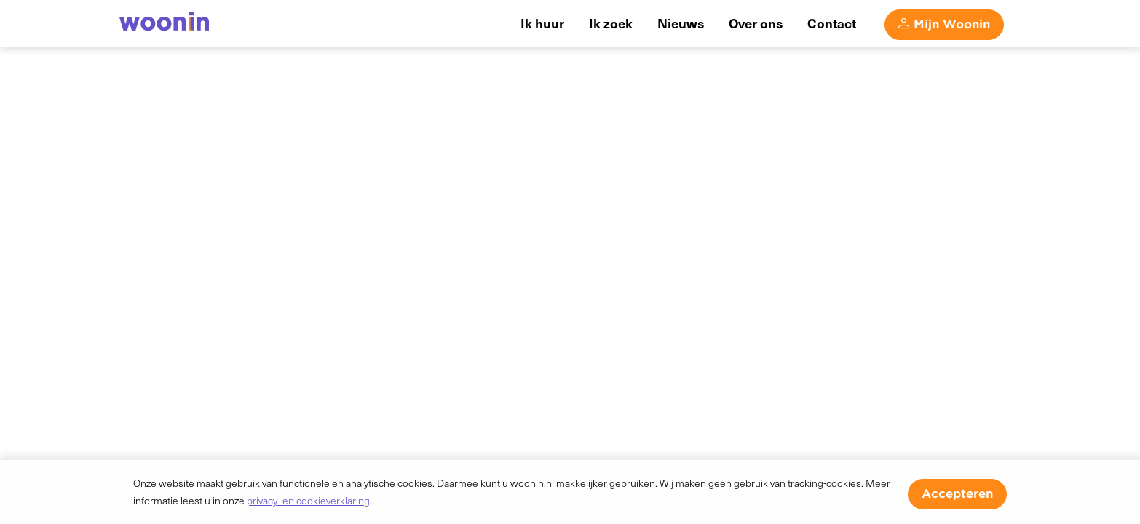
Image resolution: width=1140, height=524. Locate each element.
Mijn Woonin (952, 24)
